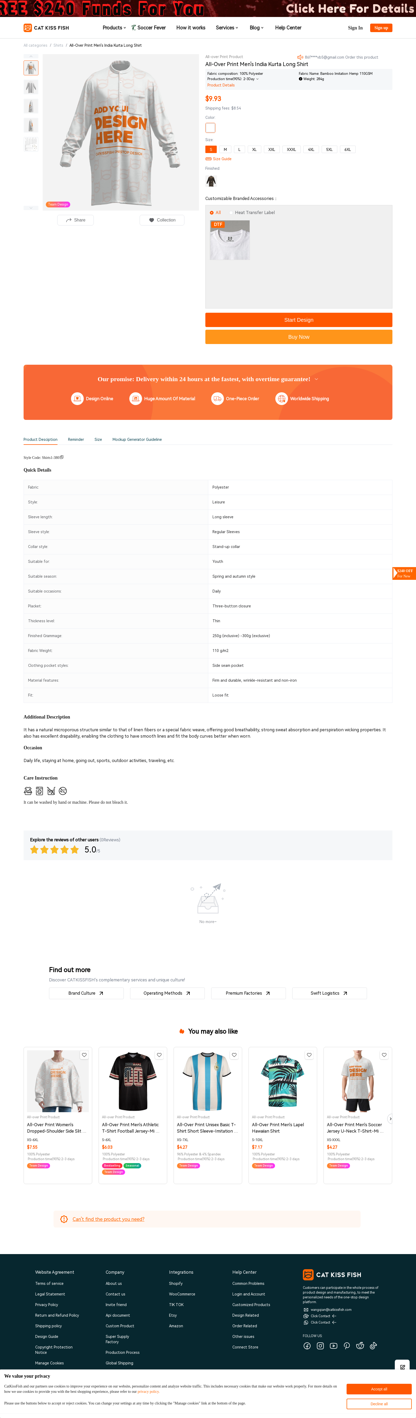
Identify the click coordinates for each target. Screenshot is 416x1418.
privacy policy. (149, 1392)
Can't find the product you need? (108, 1219)
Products (115, 28)
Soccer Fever (151, 27)
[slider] (55, 849)
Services (227, 28)
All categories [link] (35, 45)
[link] (105, 46)
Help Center (288, 28)
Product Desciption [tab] (40, 439)
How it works (190, 28)
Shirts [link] (58, 45)
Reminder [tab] (76, 439)
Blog (257, 28)
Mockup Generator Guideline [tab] (137, 439)
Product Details (221, 85)
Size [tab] (98, 439)
